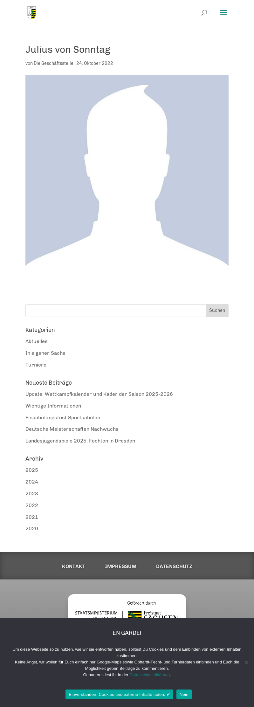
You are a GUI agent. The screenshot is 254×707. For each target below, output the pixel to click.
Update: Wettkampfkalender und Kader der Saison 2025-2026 (99, 394)
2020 (31, 528)
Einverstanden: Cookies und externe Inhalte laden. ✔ (119, 694)
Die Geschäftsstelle (53, 63)
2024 (31, 482)
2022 (31, 505)
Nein (184, 694)
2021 (31, 517)
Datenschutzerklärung (149, 674)
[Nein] (246, 662)
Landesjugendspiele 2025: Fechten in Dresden (80, 441)
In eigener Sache (45, 353)
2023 (31, 494)
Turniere (35, 365)
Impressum (120, 566)
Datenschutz (174, 566)
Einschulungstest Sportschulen (62, 418)
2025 (31, 470)
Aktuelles (36, 341)
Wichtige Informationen (53, 406)
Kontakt (73, 566)
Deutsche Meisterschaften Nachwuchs (72, 429)
